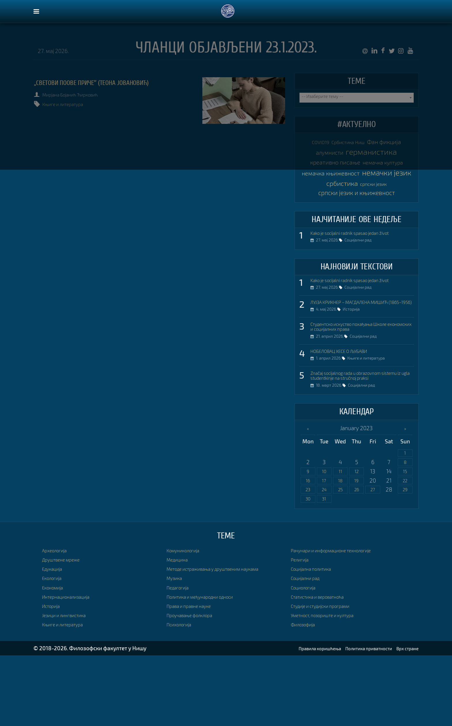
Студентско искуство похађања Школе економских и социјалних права (359, 382)
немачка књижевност (356, 201)
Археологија (57, 620)
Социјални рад (362, 287)
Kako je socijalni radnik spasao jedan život (360, 278)
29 (405, 559)
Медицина (180, 630)
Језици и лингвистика (69, 685)
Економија (55, 657)
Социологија (306, 657)
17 (324, 549)
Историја (355, 365)
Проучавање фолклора (195, 685)
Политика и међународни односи (209, 666)
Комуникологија (187, 620)
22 (405, 549)
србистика (336, 224)
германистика (356, 166)
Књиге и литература (71, 104)
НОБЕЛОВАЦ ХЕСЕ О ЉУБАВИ (347, 409)
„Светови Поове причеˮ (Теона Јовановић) (113, 83)
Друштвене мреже (65, 630)
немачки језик (356, 212)
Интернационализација (71, 666)
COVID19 (332, 143)
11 (340, 539)
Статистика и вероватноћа (324, 666)
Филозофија (306, 694)
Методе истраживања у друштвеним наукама (224, 639)
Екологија (54, 648)
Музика (176, 648)
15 (405, 539)
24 (324, 559)
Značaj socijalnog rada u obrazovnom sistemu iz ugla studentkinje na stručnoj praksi (358, 438)
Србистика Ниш (370, 143)
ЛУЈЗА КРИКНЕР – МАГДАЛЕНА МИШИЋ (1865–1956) (359, 353)
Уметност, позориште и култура (330, 685)
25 (340, 559)
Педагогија (180, 657)
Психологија (182, 694)
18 (340, 549)
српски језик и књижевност (357, 236)
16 (307, 549)
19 (356, 549)
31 (324, 569)
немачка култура (356, 189)
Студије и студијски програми (328, 676)
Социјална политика (316, 639)
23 (308, 559)
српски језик (380, 225)
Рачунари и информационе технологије (341, 620)
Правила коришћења (296, 718)
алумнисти (381, 155)
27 (373, 559)
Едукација (54, 639)
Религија (301, 630)
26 (356, 559)
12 (356, 539)
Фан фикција (335, 154)
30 (308, 569)
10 (324, 539)
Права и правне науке (194, 676)
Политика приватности (356, 718)
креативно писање (356, 178)
